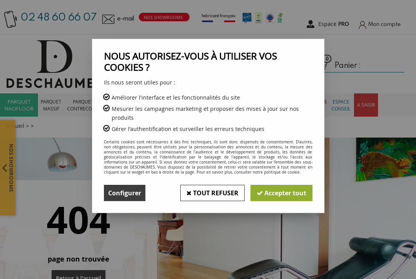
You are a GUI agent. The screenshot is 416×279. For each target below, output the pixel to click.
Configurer (124, 193)
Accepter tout (281, 193)
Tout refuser (212, 193)
